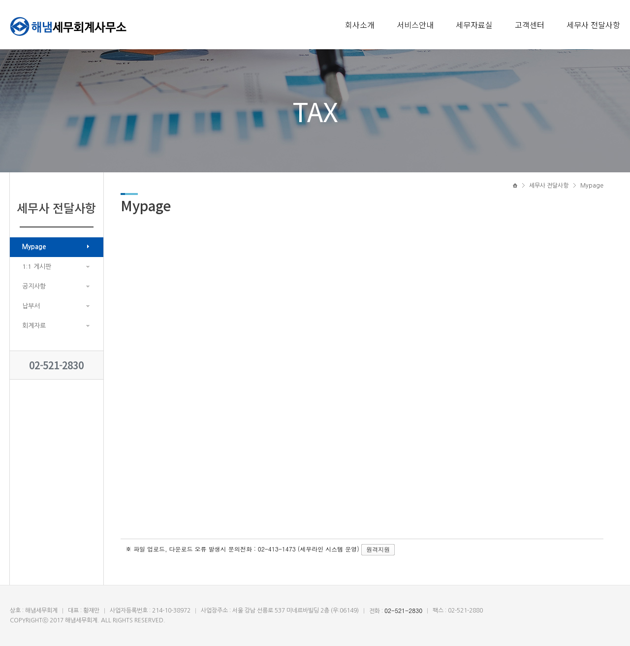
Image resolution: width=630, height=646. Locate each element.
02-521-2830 (56, 365)
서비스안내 (415, 25)
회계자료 (34, 326)
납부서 (31, 306)
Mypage (34, 247)
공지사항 (34, 286)
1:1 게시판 (36, 266)
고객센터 (529, 25)
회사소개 (360, 25)
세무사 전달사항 (593, 25)
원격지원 (378, 549)
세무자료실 (474, 25)
